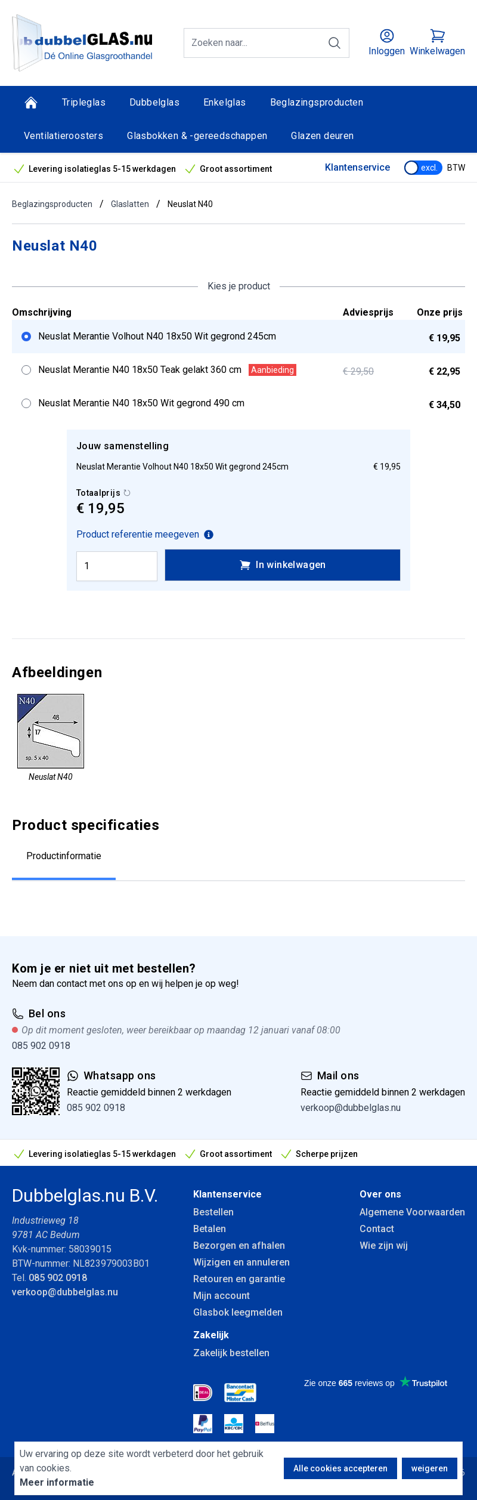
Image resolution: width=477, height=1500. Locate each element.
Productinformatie (63, 856)
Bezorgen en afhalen (239, 1245)
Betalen (209, 1228)
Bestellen (213, 1212)
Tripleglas (84, 102)
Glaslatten (130, 204)
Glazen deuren (322, 135)
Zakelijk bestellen (231, 1353)
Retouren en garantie (239, 1279)
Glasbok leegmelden (238, 1312)
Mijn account (221, 1295)
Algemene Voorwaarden (412, 1212)
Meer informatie (57, 1482)
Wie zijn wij (384, 1245)
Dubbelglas (154, 102)
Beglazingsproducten (317, 102)
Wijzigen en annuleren (241, 1262)
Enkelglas (224, 102)
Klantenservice (357, 167)
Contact (377, 1228)
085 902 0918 (41, 1045)
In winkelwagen (282, 565)
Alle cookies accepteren (340, 1468)
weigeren (429, 1468)
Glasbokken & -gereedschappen (197, 135)
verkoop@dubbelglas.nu (351, 1107)
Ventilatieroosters (63, 135)
